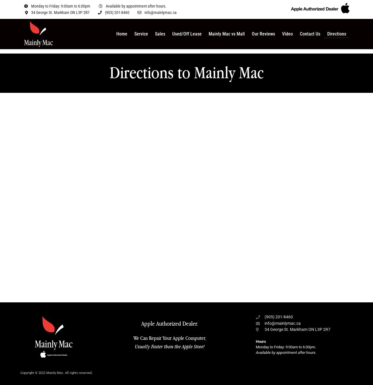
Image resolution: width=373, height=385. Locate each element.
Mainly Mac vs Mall (227, 34)
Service (141, 34)
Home (121, 34)
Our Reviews (263, 34)
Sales (160, 34)
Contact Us (310, 34)
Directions (336, 34)
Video (287, 34)
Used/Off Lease (187, 34)
